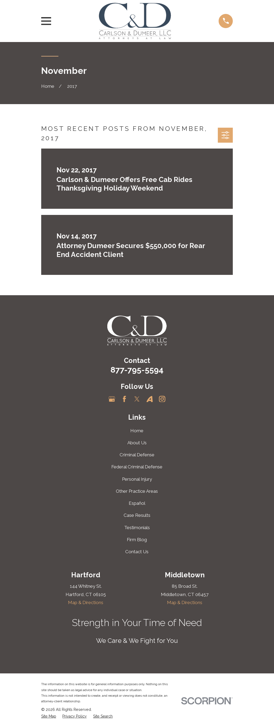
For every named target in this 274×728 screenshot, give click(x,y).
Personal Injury (137, 479)
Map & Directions (85, 602)
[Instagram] (162, 399)
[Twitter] (137, 399)
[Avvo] (149, 399)
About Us (137, 442)
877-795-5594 (137, 369)
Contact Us (137, 551)
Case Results (137, 515)
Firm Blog (137, 539)
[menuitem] (48, 716)
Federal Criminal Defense (136, 466)
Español (137, 503)
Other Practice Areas (137, 491)
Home (136, 430)
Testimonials (137, 527)
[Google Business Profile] (112, 399)
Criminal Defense (137, 454)
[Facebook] (124, 399)
